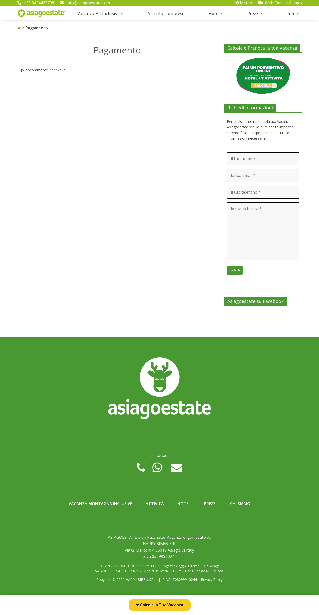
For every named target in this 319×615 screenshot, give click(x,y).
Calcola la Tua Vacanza (159, 605)
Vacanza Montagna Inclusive (100, 503)
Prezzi (253, 13)
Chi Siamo (240, 503)
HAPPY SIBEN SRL (140, 579)
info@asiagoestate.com (85, 3)
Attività (155, 503)
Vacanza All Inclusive (98, 13)
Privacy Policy (212, 579)
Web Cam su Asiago (280, 3)
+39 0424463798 (35, 3)
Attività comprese (165, 13)
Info (292, 13)
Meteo (243, 3)
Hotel (214, 13)
